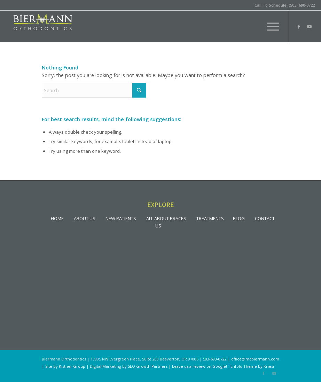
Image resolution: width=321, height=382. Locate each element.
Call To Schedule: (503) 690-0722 (285, 5)
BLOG (239, 218)
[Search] (94, 90)
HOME (57, 218)
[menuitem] (269, 26)
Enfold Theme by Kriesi (252, 366)
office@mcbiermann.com (255, 359)
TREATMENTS (210, 218)
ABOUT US (84, 218)
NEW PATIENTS (120, 218)
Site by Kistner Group (65, 366)
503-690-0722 (215, 359)
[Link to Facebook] (299, 26)
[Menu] (269, 26)
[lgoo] (42, 26)
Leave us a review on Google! (199, 366)
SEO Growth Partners (147, 366)
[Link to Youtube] (309, 26)
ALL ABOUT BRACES (166, 218)
